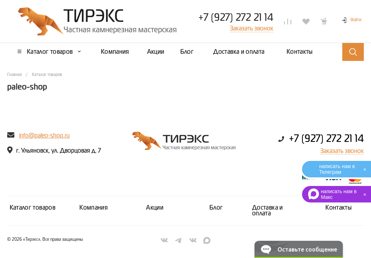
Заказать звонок (342, 151)
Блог (216, 208)
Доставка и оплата (267, 210)
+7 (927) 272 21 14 (235, 18)
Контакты (338, 208)
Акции (154, 208)
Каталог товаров (32, 208)
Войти (356, 20)
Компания (93, 208)
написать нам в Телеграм (337, 169)
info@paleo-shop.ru (44, 136)
